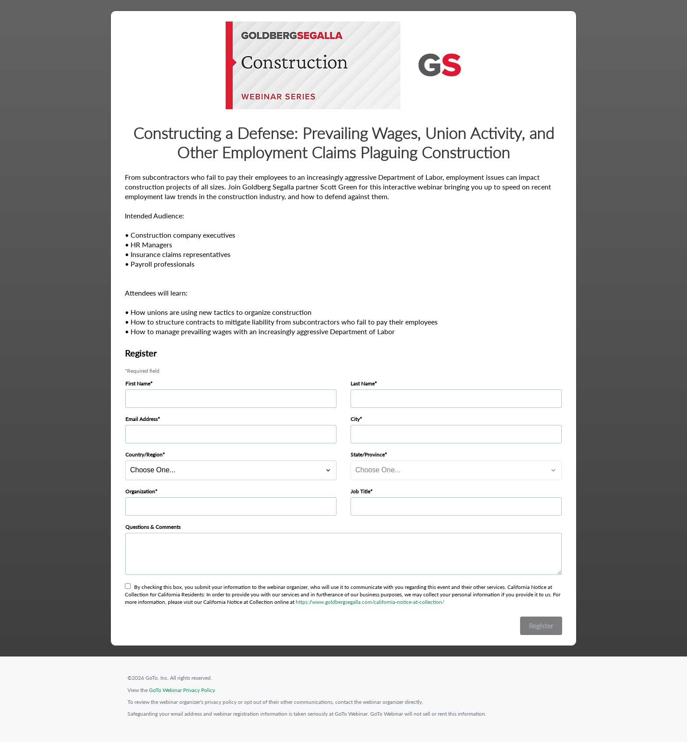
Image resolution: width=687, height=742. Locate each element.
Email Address (141, 419)
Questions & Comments (153, 527)
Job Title (360, 491)
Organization (140, 491)
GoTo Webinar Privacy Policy (182, 690)
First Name (137, 383)
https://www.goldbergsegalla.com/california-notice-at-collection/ (370, 602)
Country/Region (144, 454)
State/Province (368, 454)
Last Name (363, 383)
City (355, 419)
